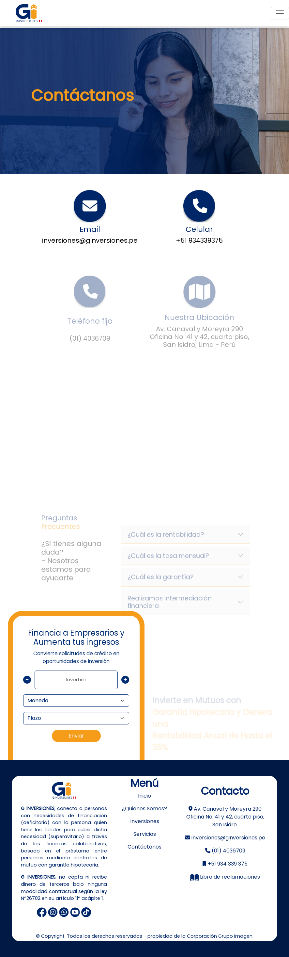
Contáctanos (144, 847)
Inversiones (144, 821)
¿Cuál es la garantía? (161, 583)
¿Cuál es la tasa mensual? (168, 562)
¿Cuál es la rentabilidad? (166, 541)
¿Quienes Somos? (144, 808)
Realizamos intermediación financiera (170, 609)
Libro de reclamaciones (225, 877)
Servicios (144, 834)
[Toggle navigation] (280, 13)
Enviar (76, 735)
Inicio (144, 796)
